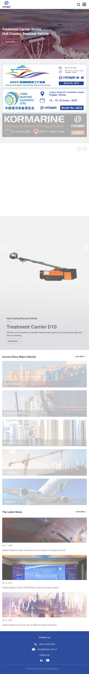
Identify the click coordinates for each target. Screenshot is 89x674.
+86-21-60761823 (47, 644)
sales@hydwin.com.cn (47, 649)
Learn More (79, 356)
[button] (79, 149)
